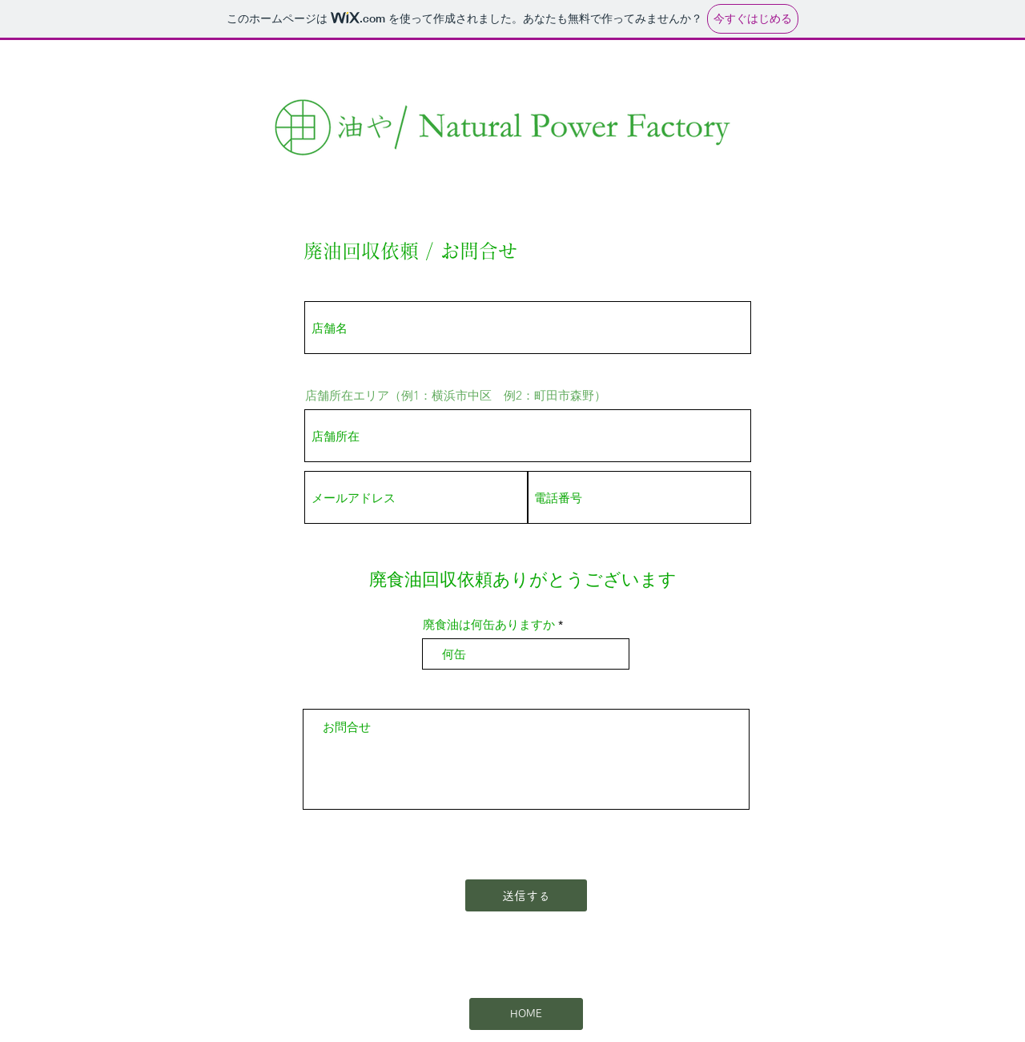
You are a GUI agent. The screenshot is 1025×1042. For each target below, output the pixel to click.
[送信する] (526, 895)
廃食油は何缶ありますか (489, 624)
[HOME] (526, 1014)
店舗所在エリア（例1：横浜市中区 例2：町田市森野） (455, 395)
